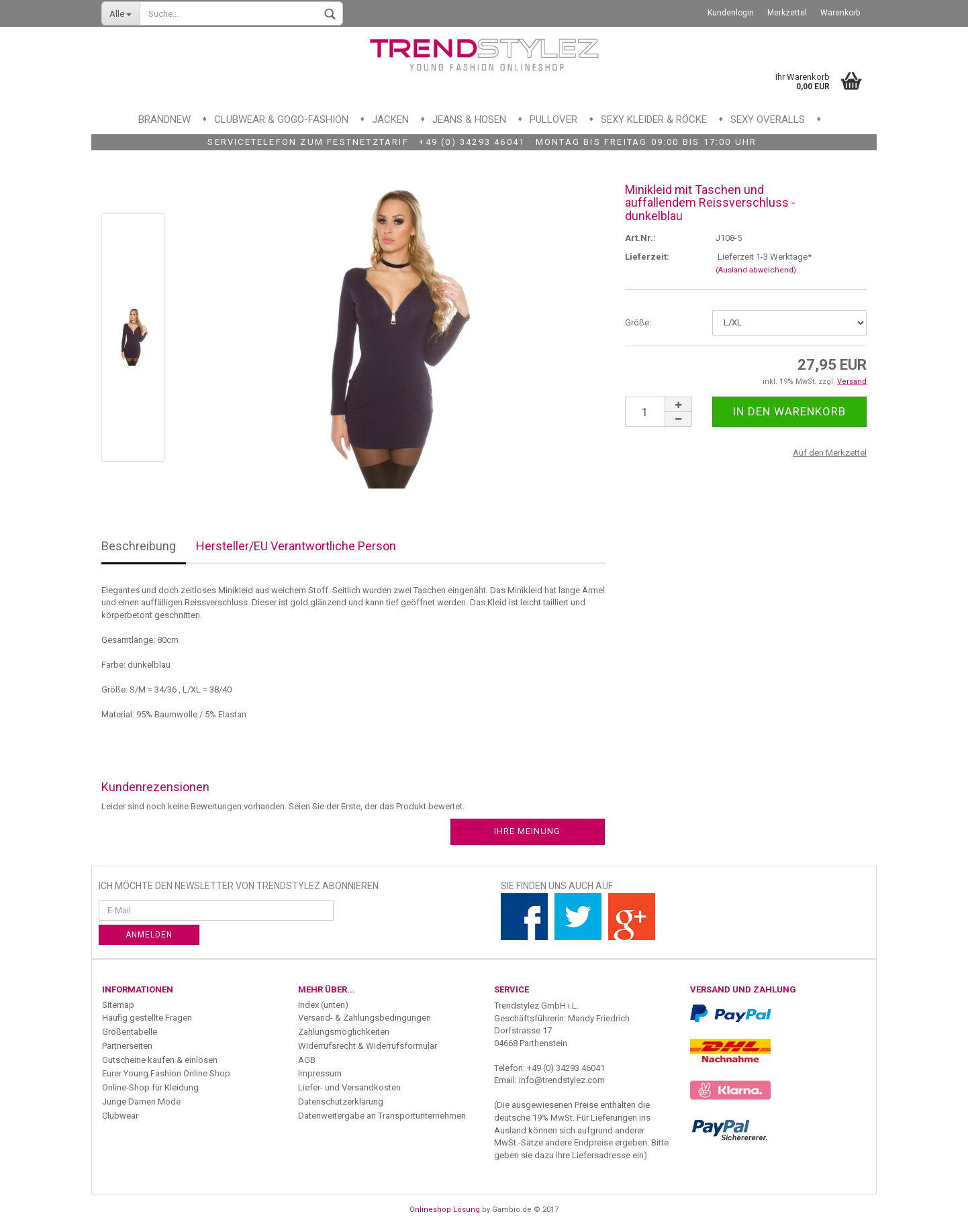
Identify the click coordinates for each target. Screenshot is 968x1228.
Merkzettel (787, 12)
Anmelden (149, 934)
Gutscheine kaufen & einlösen (159, 1060)
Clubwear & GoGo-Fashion (281, 119)
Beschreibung (138, 546)
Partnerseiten (127, 1046)
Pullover (553, 119)
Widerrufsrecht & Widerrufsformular (367, 1046)
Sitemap (118, 1005)
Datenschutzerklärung (340, 1101)
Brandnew (164, 119)
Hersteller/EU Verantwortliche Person (296, 546)
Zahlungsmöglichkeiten (343, 1032)
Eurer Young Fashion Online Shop (166, 1073)
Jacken (390, 119)
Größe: (638, 322)
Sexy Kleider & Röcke (654, 119)
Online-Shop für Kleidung (150, 1087)
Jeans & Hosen (469, 119)
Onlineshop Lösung (444, 1209)
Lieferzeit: (647, 257)
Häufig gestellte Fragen (147, 1018)
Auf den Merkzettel (830, 453)
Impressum (320, 1073)
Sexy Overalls (767, 119)
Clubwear (120, 1116)
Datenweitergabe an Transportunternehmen (382, 1116)
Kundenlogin (731, 12)
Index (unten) (323, 1005)
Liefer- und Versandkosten (349, 1087)
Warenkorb (840, 12)
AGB (307, 1060)
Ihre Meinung (527, 831)
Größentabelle (129, 1032)
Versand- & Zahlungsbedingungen (364, 1018)
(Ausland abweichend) (756, 270)
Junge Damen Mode (141, 1101)
